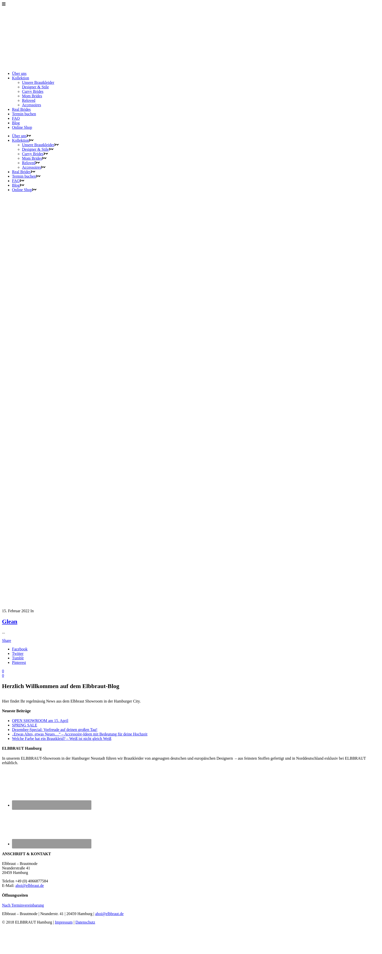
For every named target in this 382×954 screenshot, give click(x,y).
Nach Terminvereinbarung (23, 905)
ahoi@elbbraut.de (29, 885)
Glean (9, 621)
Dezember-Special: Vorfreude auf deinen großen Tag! (54, 729)
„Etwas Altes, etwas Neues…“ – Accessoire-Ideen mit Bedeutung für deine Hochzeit (79, 734)
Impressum (64, 922)
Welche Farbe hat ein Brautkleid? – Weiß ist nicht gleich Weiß (61, 738)
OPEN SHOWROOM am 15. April (40, 720)
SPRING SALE (24, 725)
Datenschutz (85, 922)
